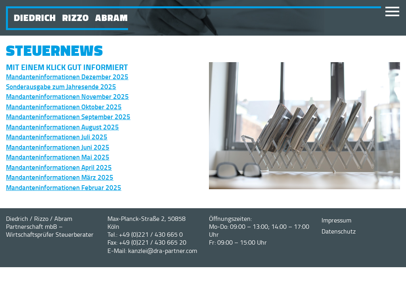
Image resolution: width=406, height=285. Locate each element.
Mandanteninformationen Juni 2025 (57, 147)
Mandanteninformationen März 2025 (59, 177)
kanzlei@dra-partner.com (162, 250)
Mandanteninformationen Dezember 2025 (67, 76)
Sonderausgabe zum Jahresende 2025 (61, 86)
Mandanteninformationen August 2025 (62, 126)
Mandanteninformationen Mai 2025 (57, 157)
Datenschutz (339, 231)
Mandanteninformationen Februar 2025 (63, 187)
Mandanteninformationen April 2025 (59, 167)
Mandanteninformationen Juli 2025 (56, 136)
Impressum (336, 220)
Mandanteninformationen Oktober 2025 (64, 106)
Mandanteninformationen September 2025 (68, 116)
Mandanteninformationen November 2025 (67, 96)
